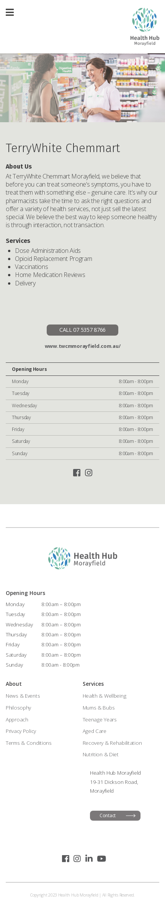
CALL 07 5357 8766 (82, 329)
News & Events (23, 695)
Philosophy (18, 707)
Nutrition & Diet (101, 754)
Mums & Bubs (99, 707)
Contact (108, 815)
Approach (17, 719)
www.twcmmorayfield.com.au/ (83, 346)
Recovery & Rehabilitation (112, 742)
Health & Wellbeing (104, 695)
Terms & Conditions (29, 742)
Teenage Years (100, 719)
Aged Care (94, 730)
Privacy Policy (21, 730)
